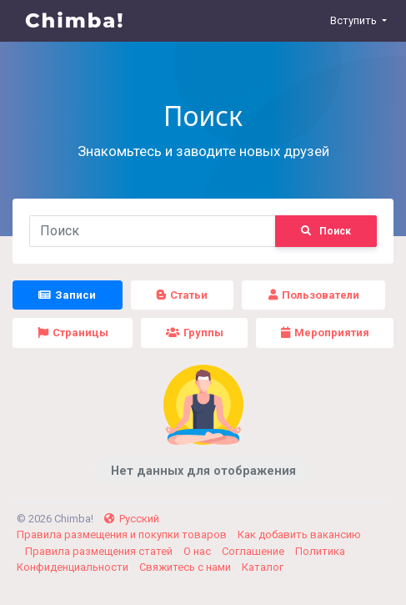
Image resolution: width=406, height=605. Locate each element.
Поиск (326, 231)
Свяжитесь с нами (186, 567)
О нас (198, 551)
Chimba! (75, 20)
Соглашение (254, 551)
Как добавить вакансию (299, 534)
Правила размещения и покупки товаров (123, 534)
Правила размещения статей (100, 551)
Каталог (262, 567)
